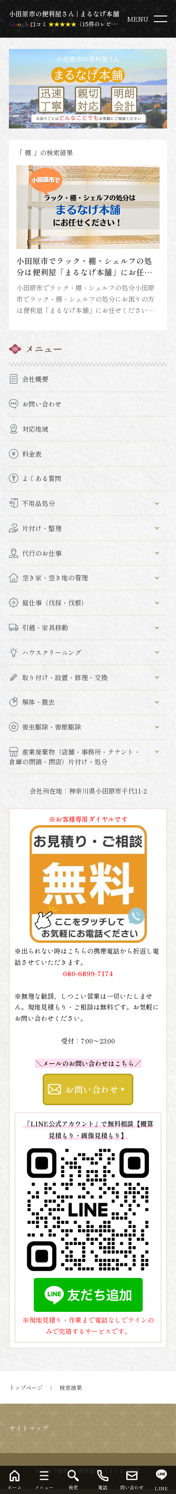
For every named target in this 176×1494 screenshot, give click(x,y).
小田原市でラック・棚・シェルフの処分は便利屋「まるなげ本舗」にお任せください (84, 272)
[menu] (149, 18)
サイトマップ (28, 1428)
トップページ (26, 1387)
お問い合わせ (91, 1089)
